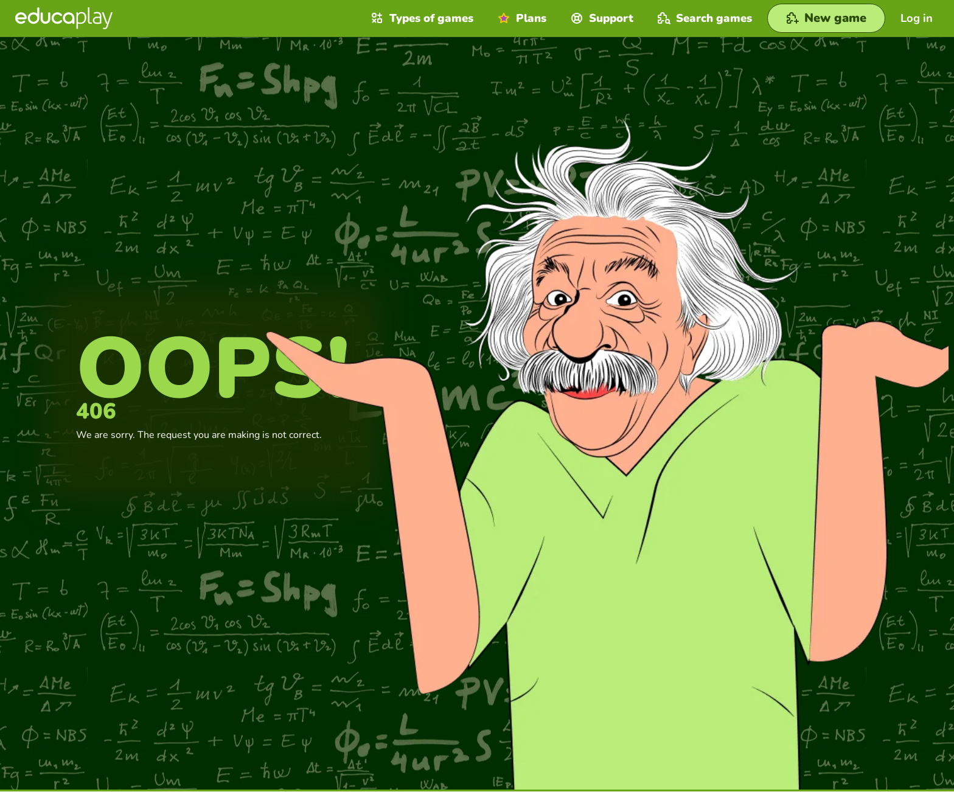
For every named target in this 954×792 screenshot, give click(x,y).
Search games (703, 18)
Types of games (420, 18)
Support (600, 18)
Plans (520, 18)
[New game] (826, 18)
